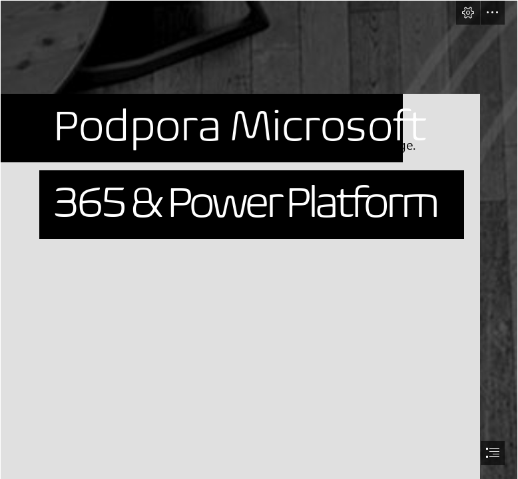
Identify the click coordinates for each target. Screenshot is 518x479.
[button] (468, 13)
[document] (259, 239)
